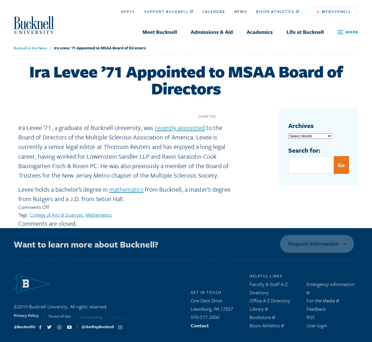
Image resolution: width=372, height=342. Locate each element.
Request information (312, 243)
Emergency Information (331, 289)
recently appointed (180, 127)
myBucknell (333, 11)
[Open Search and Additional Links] (348, 32)
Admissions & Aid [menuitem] (212, 32)
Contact (200, 327)
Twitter (232, 116)
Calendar (213, 11)
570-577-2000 (205, 318)
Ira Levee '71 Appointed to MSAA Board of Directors (100, 48)
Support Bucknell (168, 11)
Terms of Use (59, 319)
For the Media (323, 302)
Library (259, 310)
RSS (311, 318)
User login (317, 327)
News (240, 11)
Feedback (316, 310)
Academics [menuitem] (260, 32)
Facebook (222, 116)
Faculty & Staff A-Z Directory (269, 290)
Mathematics (98, 214)
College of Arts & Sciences (56, 214)
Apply (128, 11)
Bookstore (262, 318)
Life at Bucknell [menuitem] (305, 32)
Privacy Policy (26, 319)
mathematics (126, 189)
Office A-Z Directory (270, 302)
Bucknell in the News (30, 48)
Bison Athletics (277, 11)
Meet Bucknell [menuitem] (160, 32)
